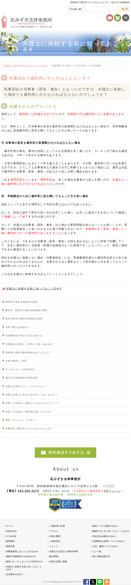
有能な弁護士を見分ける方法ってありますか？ (31, 394)
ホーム (9, 526)
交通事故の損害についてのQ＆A (108, 541)
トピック (53, 546)
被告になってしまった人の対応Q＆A (24, 561)
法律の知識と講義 (58, 561)
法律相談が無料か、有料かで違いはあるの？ (30, 344)
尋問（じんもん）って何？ (20, 420)
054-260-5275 (28, 490)
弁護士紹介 (11, 531)
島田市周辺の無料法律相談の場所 (24, 318)
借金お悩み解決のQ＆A (104, 536)
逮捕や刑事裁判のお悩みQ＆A (21, 556)
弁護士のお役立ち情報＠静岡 (63, 551)
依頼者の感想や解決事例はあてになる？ (27, 352)
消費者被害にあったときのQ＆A (22, 551)
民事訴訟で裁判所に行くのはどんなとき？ (29, 428)
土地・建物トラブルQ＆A (105, 546)
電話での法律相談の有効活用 (21, 377)
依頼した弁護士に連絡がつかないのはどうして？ (32, 403)
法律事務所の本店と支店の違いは (24, 335)
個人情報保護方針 (101, 556)
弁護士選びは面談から (17, 327)
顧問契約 (10, 541)
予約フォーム (112, 491)
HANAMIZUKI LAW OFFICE (62, 582)
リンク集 (96, 551)
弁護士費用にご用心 (16, 361)
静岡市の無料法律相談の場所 (21, 302)
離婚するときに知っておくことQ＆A (110, 531)
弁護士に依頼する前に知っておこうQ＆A (34, 288)
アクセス (53, 531)
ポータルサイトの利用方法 (20, 369)
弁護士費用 (54, 536)
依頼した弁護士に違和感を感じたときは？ (29, 411)
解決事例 (53, 556)
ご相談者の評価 (57, 526)
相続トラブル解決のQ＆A (105, 526)
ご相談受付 (54, 541)
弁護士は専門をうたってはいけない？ (26, 386)
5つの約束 (11, 536)
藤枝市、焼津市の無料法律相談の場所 (26, 310)
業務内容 (10, 546)
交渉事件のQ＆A (14, 574)
